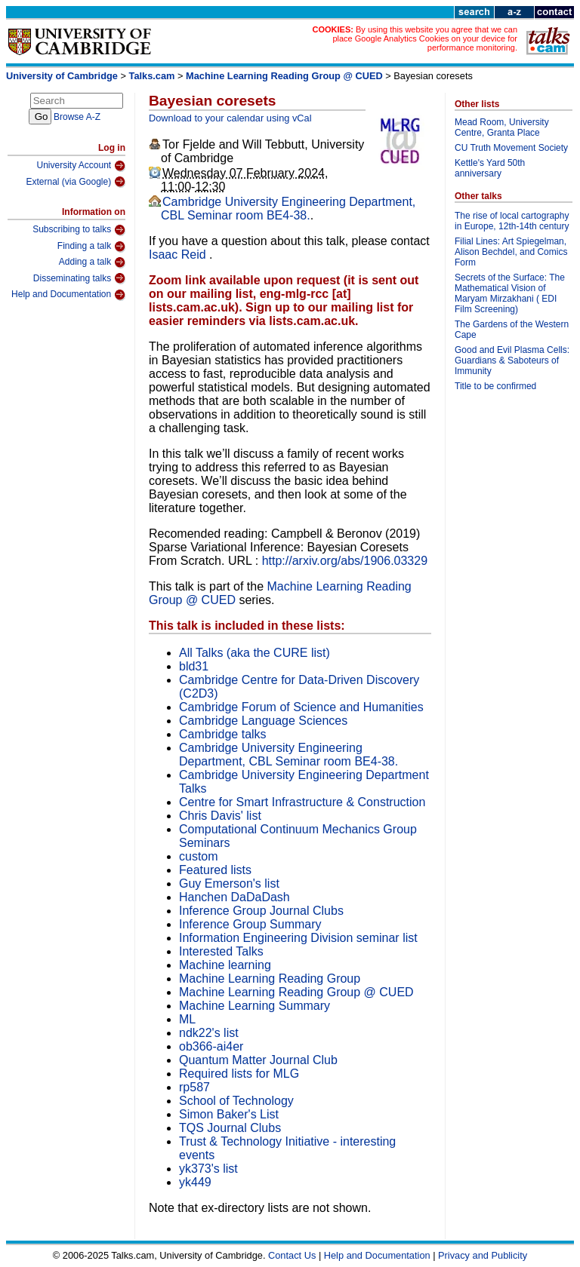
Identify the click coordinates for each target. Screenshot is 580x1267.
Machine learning (225, 965)
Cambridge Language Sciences (263, 720)
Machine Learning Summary (254, 1005)
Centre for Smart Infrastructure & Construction (302, 802)
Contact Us (292, 1255)
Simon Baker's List (229, 1114)
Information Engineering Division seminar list (298, 937)
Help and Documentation (68, 295)
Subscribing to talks (78, 230)
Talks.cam (152, 75)
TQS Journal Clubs (230, 1127)
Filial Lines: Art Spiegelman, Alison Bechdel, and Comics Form (511, 252)
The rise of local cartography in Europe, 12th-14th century (512, 221)
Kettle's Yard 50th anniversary (490, 168)
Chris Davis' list (220, 815)
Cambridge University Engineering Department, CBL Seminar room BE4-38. (288, 208)
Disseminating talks (79, 278)
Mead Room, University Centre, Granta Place (502, 127)
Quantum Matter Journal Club (258, 1060)
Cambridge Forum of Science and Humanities (301, 707)
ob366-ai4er (211, 1046)
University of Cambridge (62, 75)
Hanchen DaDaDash (234, 897)
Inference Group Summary (250, 924)
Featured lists (215, 870)
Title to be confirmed (495, 386)
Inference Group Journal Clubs (261, 910)
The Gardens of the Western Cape (512, 329)
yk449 (195, 1182)
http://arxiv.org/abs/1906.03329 (344, 560)
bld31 (193, 666)
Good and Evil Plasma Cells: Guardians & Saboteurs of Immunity (512, 360)
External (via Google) (75, 182)
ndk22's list (209, 1032)
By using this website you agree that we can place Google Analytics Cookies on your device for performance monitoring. (424, 38)
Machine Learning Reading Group (269, 978)
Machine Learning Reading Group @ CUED (284, 75)
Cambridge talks (223, 734)
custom (198, 856)
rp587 (194, 1087)
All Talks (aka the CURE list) (254, 652)
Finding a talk (91, 247)
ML (187, 1019)
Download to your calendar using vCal (230, 118)
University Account (80, 166)
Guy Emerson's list (229, 883)
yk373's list (208, 1168)
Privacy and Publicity (482, 1255)
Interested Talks (221, 951)
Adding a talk (92, 262)
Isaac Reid (179, 254)
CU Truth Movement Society (511, 148)
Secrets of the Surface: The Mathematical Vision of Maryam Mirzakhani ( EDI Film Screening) (510, 293)
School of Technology (236, 1100)
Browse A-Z (77, 117)
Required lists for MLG (239, 1073)
